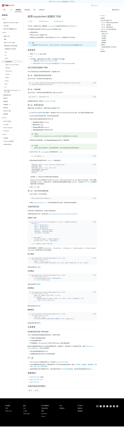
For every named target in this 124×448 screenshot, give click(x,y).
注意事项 (102, 44)
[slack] (110, 431)
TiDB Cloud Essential (57, 1)
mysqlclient (51, 26)
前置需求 (102, 18)
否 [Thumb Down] (36, 415)
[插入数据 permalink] (35, 270)
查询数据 (37, 304)
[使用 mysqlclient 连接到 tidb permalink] (62, 16)
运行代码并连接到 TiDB (106, 20)
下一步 (102, 49)
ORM (71, 371)
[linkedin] (104, 431)
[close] (121, 439)
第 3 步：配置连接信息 (107, 27)
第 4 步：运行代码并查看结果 (109, 29)
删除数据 (37, 347)
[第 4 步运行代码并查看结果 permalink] (50, 202)
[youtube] (117, 431)
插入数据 (37, 285)
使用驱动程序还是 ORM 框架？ (109, 47)
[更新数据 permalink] (35, 308)
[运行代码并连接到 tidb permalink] (49, 67)
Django (36, 373)
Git (31, 56)
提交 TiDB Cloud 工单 (36, 404)
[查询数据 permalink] (35, 289)
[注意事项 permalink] (36, 352)
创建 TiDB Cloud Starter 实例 (48, 61)
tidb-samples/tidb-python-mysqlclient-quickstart (62, 228)
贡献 (31, 21)
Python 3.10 (36, 54)
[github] (97, 431)
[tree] (11, 82)
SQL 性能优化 (42, 391)
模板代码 (45, 376)
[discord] (114, 431)
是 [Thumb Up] (30, 415)
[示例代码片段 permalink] (40, 221)
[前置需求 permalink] (36, 50)
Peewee (30, 373)
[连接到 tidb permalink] (38, 231)
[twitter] (100, 431)
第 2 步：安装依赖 (106, 24)
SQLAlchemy (89, 371)
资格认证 (89, 393)
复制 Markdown (44, 21)
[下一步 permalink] (35, 383)
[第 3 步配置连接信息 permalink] (45, 109)
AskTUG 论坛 (35, 401)
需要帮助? (102, 51)
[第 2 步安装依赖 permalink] (42, 91)
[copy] (95, 83)
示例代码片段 (57, 37)
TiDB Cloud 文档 (88, 193)
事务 (35, 391)
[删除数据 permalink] (35, 332)
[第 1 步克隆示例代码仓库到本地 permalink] (52, 75)
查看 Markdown (59, 21)
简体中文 (116, 10)
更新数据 (37, 328)
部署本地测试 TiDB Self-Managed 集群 (43, 63)
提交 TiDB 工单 (34, 407)
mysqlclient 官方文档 (49, 105)
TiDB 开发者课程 (65, 393)
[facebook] (107, 431)
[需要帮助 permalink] (37, 398)
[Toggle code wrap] (93, 83)
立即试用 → (72, 1)
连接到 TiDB (105, 33)
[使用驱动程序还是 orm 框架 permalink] (51, 356)
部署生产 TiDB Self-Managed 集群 (65, 63)
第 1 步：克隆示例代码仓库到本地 (110, 22)
